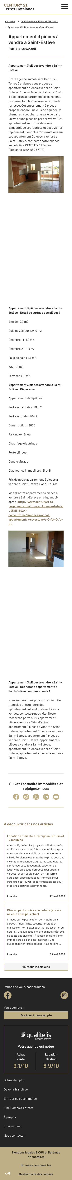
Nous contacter (14, 1135)
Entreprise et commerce (20, 1098)
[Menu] (64, 6)
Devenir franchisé (16, 1089)
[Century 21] (19, 7)
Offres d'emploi (14, 1080)
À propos (10, 1117)
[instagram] (64, 995)
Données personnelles (36, 1165)
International (12, 1126)
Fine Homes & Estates (19, 1108)
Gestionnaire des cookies (36, 1174)
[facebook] (8, 995)
